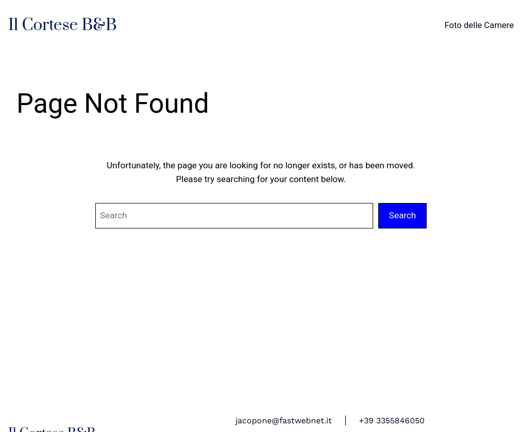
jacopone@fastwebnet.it (284, 420)
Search (402, 215)
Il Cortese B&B (62, 25)
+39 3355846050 (392, 420)
